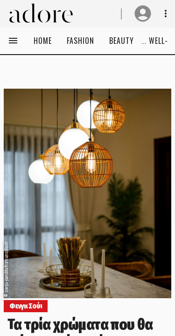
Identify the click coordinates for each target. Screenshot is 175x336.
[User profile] (142, 13)
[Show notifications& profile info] (165, 13)
